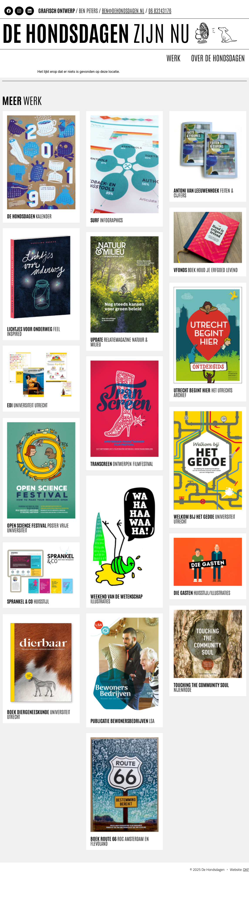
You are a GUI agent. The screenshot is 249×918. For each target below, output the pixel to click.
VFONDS (199, 295)
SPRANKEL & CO (35, 624)
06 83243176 (159, 10)
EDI (34, 418)
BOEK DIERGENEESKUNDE (45, 746)
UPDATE (119, 354)
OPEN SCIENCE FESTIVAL (44, 549)
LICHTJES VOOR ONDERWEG (40, 346)
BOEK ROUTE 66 (120, 826)
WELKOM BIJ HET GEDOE (198, 544)
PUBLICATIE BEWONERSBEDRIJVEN (122, 712)
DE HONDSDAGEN (36, 236)
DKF (246, 882)
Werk (173, 57)
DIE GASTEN (196, 618)
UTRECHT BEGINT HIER (197, 427)
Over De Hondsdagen (218, 57)
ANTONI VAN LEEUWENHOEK (197, 215)
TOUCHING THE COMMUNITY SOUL (195, 723)
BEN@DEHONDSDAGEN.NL (123, 10)
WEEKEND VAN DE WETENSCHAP (117, 596)
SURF (108, 240)
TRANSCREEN (122, 469)
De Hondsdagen (96, 32)
